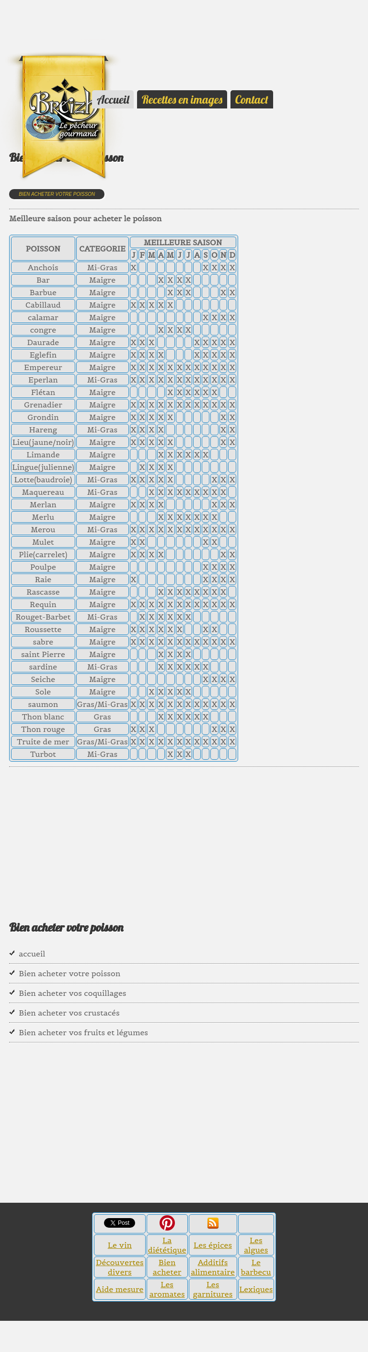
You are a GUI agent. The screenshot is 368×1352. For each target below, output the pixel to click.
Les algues (256, 1245)
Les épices (213, 1245)
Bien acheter (167, 1267)
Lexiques (256, 1289)
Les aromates (167, 1289)
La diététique (167, 1245)
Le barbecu (256, 1267)
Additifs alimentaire (213, 1267)
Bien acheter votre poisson (57, 194)
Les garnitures (213, 1289)
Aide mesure (119, 1289)
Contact (251, 99)
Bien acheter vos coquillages (72, 993)
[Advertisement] (48, 21)
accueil (32, 953)
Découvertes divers (120, 1267)
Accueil (113, 99)
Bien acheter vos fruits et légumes (83, 1032)
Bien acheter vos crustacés (69, 1012)
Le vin (120, 1245)
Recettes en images (182, 99)
